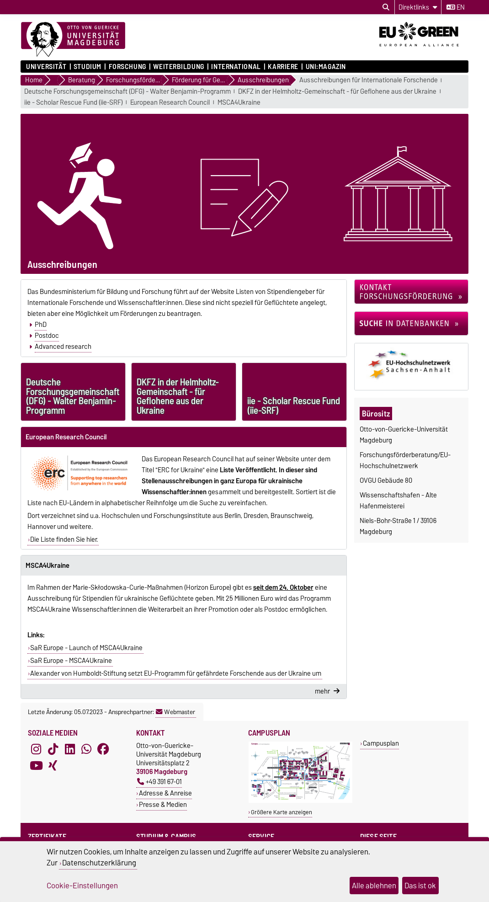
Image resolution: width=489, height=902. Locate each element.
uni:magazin (326, 66)
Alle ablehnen (374, 885)
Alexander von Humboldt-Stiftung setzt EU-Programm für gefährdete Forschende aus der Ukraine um (175, 673)
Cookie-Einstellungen (82, 885)
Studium (87, 66)
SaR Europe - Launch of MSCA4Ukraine (86, 647)
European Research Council (170, 102)
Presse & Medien (163, 804)
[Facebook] (103, 749)
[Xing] (53, 766)
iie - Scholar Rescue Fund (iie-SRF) (73, 102)
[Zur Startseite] (73, 39)
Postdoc (47, 335)
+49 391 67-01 (159, 781)
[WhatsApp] (86, 749)
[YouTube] (36, 766)
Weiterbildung (178, 66)
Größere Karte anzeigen (281, 812)
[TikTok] (53, 749)
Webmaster (175, 711)
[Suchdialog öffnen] (386, 7)
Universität (46, 66)
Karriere (283, 66)
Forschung (127, 66)
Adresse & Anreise (165, 793)
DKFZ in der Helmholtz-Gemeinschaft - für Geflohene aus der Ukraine (337, 91)
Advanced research (63, 346)
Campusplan (381, 743)
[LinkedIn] (70, 749)
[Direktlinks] (418, 7)
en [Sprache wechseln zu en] (455, 7)
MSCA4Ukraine (239, 102)
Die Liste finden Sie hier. (64, 539)
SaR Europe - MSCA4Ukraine (71, 660)
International (235, 66)
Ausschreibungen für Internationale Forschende (368, 80)
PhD (41, 324)
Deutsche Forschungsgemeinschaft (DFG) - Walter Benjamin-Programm (127, 91)
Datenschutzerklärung (99, 862)
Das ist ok (420, 885)
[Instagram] (36, 749)
